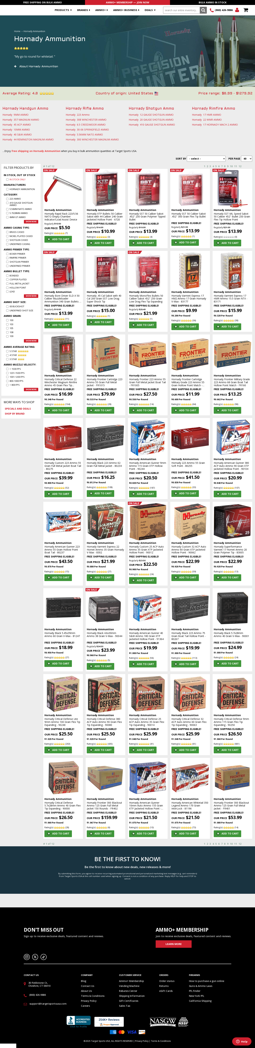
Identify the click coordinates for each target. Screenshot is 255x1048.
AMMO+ (100, 10)
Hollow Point (18, 287)
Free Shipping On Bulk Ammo (42, 2)
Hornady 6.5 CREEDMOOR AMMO (86, 124)
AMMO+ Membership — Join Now (127, 2)
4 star (13, 355)
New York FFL (196, 996)
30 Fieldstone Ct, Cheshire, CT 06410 (39, 984)
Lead (12, 291)
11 (235, 166)
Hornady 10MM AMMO (16, 129)
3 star (13, 359)
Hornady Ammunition (22, 189)
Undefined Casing (20, 244)
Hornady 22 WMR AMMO (207, 119)
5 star (13, 351)
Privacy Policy (89, 1000)
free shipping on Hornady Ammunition (36, 151)
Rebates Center (128, 991)
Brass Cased (17, 232)
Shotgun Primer (19, 261)
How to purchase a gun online (206, 981)
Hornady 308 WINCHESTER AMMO (86, 119)
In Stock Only (18, 179)
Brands (82, 10)
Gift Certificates (128, 1000)
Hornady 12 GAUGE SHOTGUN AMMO (151, 114)
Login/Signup (237, 10)
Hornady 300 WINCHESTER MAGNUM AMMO (92, 139)
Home (17, 31)
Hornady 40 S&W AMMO (17, 134)
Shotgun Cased (19, 240)
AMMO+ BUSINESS (125, 10)
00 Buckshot (17, 306)
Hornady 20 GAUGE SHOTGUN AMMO (151, 119)
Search (203, 10)
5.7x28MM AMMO (19, 213)
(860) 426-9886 (224, 10)
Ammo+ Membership (131, 981)
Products (62, 10)
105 (11, 328)
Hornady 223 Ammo (78, 114)
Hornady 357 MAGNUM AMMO (20, 119)
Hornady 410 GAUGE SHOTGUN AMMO (152, 124)
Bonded (14, 275)
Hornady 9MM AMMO (15, 114)
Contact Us (87, 986)
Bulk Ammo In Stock (212, 2)
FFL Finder (194, 991)
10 (231, 166)
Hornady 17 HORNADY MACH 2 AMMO (215, 124)
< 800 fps (15, 384)
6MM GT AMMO (18, 217)
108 (11, 332)
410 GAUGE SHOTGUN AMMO (21, 204)
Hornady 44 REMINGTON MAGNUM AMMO (28, 139)
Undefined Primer (20, 265)
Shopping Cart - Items (245, 10)
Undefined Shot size (21, 310)
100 (11, 320)
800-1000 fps (16, 381)
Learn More (174, 944)
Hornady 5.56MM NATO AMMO (84, 134)
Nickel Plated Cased (21, 236)
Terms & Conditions (92, 996)
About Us (86, 991)
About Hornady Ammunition (38, 66)
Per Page (234, 158)
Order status (166, 981)
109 (11, 336)
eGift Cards (166, 991)
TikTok (44, 957)
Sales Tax (124, 1005)
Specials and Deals (18, 408)
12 (240, 166)
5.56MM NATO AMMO (21, 209)
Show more (31, 221)
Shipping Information (132, 996)
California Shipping (200, 1000)
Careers (85, 1005)
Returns (164, 986)
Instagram (27, 957)
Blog (83, 981)
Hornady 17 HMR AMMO (206, 114)
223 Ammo (15, 198)
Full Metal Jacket (19, 283)
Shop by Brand (15, 413)
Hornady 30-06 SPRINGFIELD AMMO (87, 129)
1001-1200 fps (17, 376)
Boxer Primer (17, 253)
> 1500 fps (15, 368)
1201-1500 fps (17, 373)
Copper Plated (18, 279)
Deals (149, 10)
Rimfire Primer (18, 257)
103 (11, 324)
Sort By (181, 158)
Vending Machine (129, 986)
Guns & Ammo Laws (200, 986)
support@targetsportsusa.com (48, 1003)
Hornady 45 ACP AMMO (16, 124)
